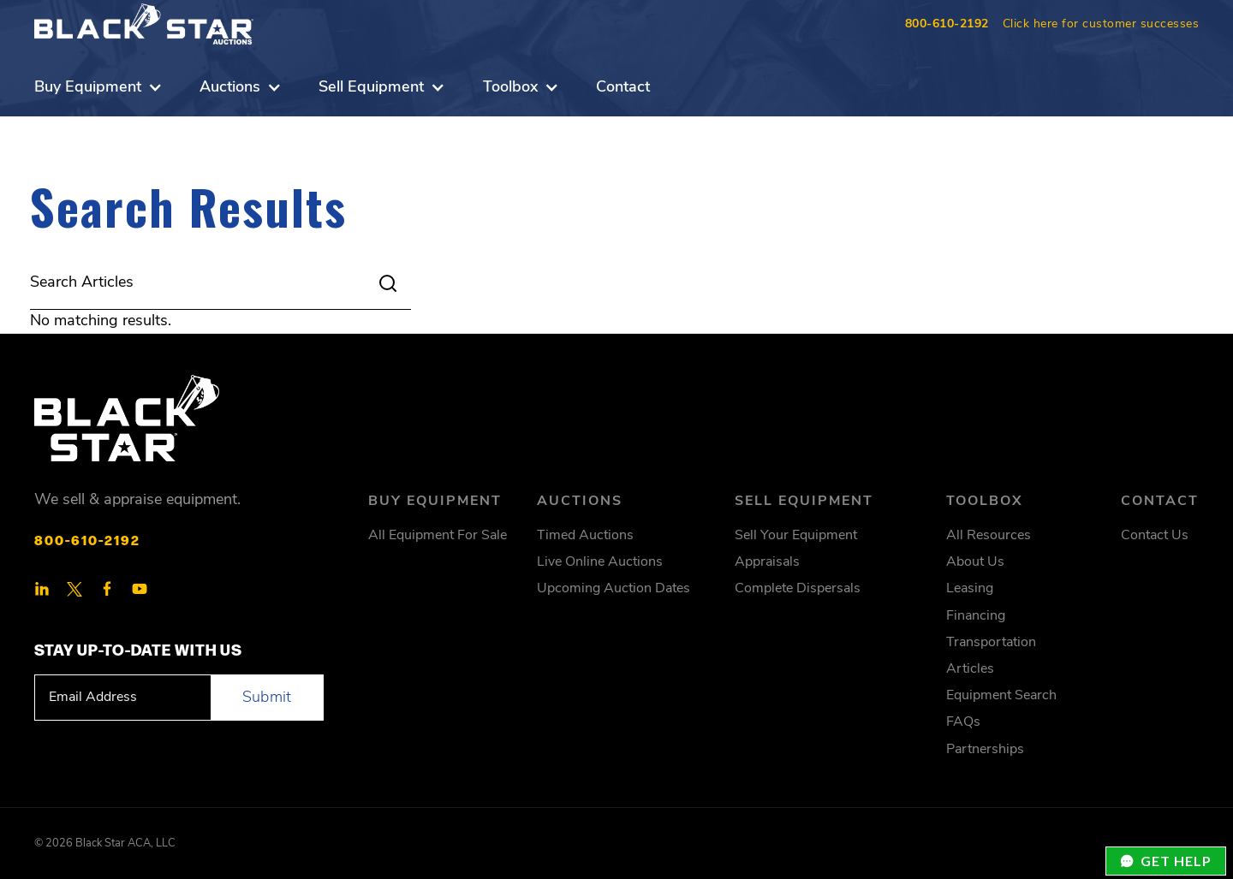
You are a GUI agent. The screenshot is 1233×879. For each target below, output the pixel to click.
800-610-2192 (947, 24)
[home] (143, 24)
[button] (98, 87)
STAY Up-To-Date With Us (138, 649)
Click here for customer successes (1101, 24)
